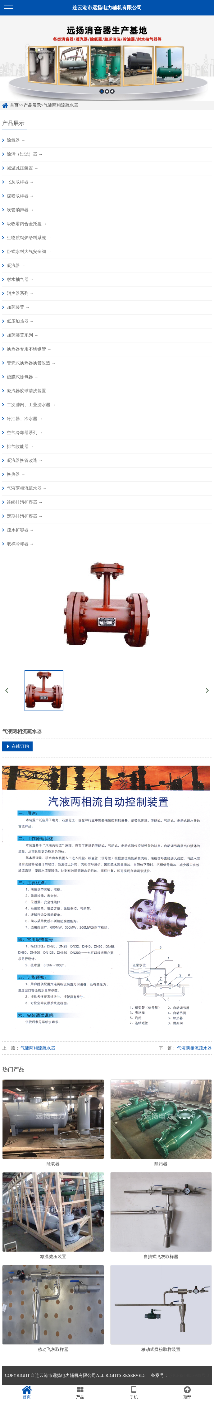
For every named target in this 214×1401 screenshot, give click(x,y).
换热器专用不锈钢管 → (29, 349)
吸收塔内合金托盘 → (27, 223)
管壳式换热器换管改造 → (31, 363)
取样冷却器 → (20, 544)
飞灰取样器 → (20, 182)
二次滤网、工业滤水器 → (31, 404)
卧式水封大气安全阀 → (29, 251)
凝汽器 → (16, 265)
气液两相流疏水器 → (27, 488)
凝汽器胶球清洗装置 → (29, 391)
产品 (80, 1392)
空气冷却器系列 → (25, 432)
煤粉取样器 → (20, 196)
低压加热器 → (20, 321)
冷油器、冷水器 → (25, 418)
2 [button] (107, 91)
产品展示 (32, 105)
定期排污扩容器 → (25, 516)
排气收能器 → (20, 446)
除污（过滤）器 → (25, 154)
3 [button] (112, 91)
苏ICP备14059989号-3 (188, 1375)
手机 (134, 1392)
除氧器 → (16, 140)
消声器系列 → (20, 293)
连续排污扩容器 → (25, 502)
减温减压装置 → (23, 168)
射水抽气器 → (20, 279)
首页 (14, 105)
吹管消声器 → (20, 210)
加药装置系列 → (23, 335)
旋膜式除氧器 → (23, 377)
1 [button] (102, 91)
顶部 (187, 1392)
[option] (107, 58)
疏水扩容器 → (20, 530)
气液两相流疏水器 (37, 1048)
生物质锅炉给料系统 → (29, 237)
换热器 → (16, 474)
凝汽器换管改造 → (25, 460)
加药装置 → (18, 307)
